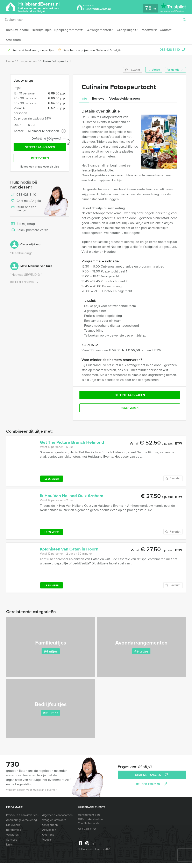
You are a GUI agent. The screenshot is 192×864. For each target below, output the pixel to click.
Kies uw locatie (17, 30)
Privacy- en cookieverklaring (22, 816)
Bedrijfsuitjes (42, 30)
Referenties (13, 831)
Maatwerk (155, 30)
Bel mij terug (22, 226)
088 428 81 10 (170, 50)
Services (11, 841)
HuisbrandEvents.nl (46, 7)
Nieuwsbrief (13, 826)
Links (9, 845)
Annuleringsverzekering (21, 821)
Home (10, 62)
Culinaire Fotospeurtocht (55, 62)
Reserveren (40, 160)
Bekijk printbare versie (29, 232)
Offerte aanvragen (40, 149)
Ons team (13, 40)
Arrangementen (101, 30)
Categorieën (50, 826)
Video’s (47, 841)
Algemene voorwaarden (57, 816)
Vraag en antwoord (54, 821)
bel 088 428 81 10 (152, 785)
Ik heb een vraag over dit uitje (39, 169)
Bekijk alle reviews (24, 284)
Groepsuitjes (130, 30)
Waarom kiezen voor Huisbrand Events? (31, 791)
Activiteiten (49, 831)
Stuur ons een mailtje (23, 211)
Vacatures (12, 836)
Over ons (48, 836)
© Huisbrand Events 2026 (94, 850)
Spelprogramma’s (69, 30)
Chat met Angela (25, 203)
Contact (172, 30)
